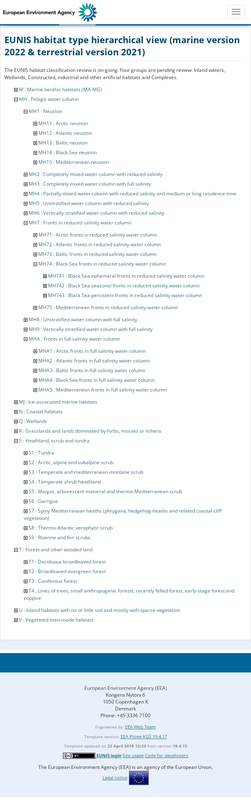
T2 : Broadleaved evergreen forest (67, 571)
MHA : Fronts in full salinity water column (74, 338)
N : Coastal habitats (41, 411)
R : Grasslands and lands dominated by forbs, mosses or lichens (90, 430)
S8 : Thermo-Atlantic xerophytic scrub (71, 527)
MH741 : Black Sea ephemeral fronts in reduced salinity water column (126, 275)
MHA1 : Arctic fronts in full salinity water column (92, 351)
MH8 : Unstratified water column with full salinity (83, 319)
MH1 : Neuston (45, 111)
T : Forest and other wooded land (55, 549)
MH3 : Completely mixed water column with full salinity (90, 183)
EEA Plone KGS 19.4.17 (144, 736)
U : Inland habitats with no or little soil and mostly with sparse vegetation (99, 610)
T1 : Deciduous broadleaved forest (67, 561)
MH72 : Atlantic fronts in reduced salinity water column (99, 244)
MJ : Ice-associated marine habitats (58, 401)
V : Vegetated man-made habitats (56, 619)
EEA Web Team (140, 727)
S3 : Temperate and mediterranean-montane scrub (86, 472)
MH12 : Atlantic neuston (65, 133)
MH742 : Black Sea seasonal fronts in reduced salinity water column (124, 285)
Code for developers (166, 755)
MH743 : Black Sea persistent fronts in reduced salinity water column (125, 295)
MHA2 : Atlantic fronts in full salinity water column (94, 360)
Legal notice (115, 778)
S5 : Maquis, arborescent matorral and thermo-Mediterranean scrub (105, 491)
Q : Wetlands (33, 421)
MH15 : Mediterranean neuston (73, 162)
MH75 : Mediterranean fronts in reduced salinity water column (108, 307)
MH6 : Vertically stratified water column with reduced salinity (96, 212)
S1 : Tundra (41, 452)
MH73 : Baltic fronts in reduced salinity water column (97, 254)
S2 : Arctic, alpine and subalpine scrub (71, 462)
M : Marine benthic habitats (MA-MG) (60, 89)
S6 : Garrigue (43, 501)
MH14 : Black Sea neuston (67, 152)
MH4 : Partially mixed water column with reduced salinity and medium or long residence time (132, 193)
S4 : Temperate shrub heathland (65, 481)
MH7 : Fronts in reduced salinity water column (80, 222)
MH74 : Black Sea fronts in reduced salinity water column (102, 263)
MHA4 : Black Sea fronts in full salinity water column (96, 380)
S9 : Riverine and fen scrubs (59, 537)
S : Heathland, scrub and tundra (54, 440)
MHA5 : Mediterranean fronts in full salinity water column (102, 389)
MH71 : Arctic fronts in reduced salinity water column (97, 234)
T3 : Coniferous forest (53, 581)
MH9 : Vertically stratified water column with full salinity (91, 329)
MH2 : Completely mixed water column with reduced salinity (96, 174)
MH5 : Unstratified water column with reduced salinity (89, 203)
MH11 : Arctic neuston (63, 123)
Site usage (133, 755)
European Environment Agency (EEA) (125, 688)
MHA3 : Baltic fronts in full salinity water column (91, 370)
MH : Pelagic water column (49, 99)
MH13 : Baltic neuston (63, 142)
